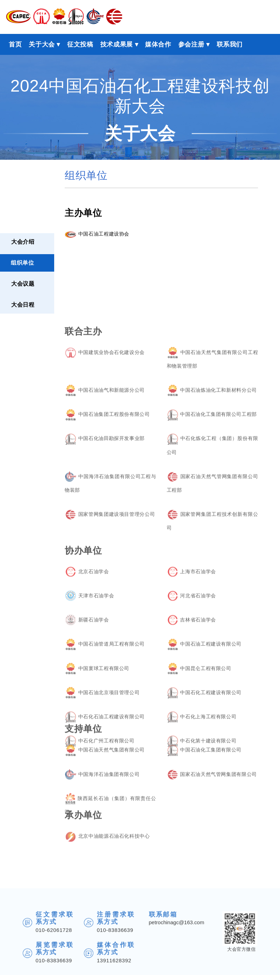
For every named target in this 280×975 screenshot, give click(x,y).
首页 (15, 44)
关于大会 (42, 44)
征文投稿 (80, 44)
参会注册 (191, 44)
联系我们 (230, 44)
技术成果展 (116, 44)
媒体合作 (158, 44)
